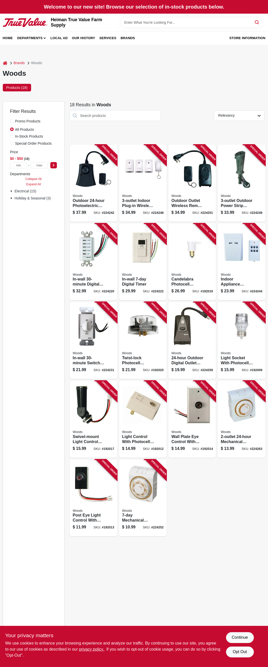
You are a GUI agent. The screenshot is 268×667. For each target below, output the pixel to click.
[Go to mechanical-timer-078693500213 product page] (241, 419)
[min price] (18, 165)
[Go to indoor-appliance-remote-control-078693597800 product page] (241, 261)
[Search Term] (191, 22)
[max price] (39, 165)
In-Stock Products (29, 136)
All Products (24, 129)
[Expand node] (12, 191)
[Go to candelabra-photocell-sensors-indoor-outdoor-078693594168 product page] (192, 261)
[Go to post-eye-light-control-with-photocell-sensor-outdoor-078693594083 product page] (93, 497)
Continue (240, 637)
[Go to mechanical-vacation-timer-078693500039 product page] (143, 497)
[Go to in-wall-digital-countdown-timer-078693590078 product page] (93, 261)
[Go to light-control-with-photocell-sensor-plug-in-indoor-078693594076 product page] (143, 419)
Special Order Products (33, 143)
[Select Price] (53, 165)
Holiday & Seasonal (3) (33, 198)
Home (8, 38)
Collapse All (33, 179)
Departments (29, 38)
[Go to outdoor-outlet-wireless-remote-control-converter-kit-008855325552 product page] (192, 183)
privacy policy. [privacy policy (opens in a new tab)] (91, 649)
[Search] (257, 22)
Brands (128, 38)
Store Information (247, 38)
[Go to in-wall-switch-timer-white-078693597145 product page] (93, 340)
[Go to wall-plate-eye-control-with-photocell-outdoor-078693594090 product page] (192, 419)
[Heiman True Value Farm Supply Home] (25, 22)
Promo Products (27, 121)
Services (107, 38)
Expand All (33, 184)
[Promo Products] (12, 121)
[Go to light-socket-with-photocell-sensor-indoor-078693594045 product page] (241, 340)
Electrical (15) (25, 191)
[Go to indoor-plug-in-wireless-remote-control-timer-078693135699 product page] (143, 183)
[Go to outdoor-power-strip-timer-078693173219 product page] (241, 183)
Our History (83, 38)
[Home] (5, 63)
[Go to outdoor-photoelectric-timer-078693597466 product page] (93, 183)
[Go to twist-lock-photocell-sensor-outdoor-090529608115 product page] (143, 340)
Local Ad (59, 38)
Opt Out (240, 652)
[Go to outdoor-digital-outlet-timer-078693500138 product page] (192, 340)
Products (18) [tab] (17, 88)
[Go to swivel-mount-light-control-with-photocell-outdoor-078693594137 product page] (93, 419)
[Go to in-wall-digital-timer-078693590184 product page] (143, 261)
